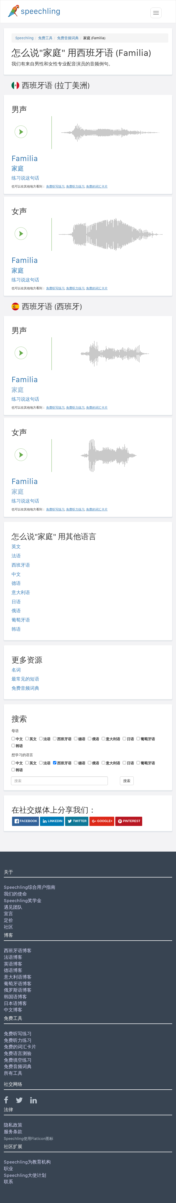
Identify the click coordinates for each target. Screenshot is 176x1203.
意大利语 (21, 592)
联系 (8, 1181)
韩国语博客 (15, 996)
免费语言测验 (18, 1053)
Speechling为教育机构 (27, 1162)
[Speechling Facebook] (9, 1101)
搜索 (126, 781)
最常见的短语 (25, 679)
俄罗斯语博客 (18, 990)
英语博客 (13, 964)
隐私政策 (13, 1125)
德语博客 (13, 970)
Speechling (24, 38)
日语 (16, 601)
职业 (8, 1168)
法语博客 (13, 957)
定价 (8, 920)
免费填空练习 (18, 1060)
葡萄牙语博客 (18, 983)
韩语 (16, 629)
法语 (16, 555)
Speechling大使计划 (25, 1175)
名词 (16, 670)
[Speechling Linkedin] (36, 1101)
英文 (16, 546)
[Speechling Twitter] (22, 1101)
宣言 (8, 913)
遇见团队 (13, 907)
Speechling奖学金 (23, 900)
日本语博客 (15, 1003)
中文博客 (13, 1009)
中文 (16, 574)
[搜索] (59, 780)
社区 (8, 927)
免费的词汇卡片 (20, 1046)
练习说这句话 (25, 178)
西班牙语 (21, 565)
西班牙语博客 (18, 950)
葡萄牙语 (21, 620)
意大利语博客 (18, 977)
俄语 (16, 610)
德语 (16, 583)
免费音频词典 (68, 38)
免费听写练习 (18, 1033)
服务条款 (13, 1131)
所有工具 (13, 1073)
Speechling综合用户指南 (29, 887)
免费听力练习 (18, 1040)
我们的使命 (15, 893)
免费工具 (45, 38)
